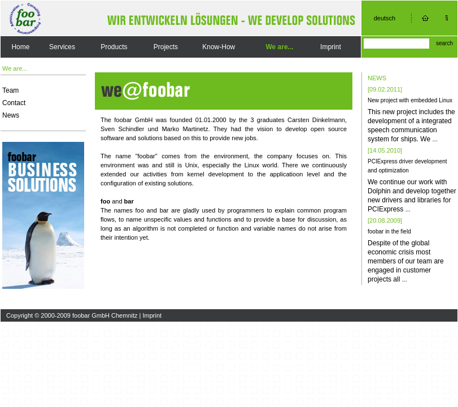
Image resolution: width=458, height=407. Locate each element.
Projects (166, 47)
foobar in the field (389, 231)
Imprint (330, 47)
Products (114, 47)
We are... (279, 47)
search (444, 43)
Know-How (218, 47)
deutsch (385, 18)
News (10, 115)
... (434, 139)
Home (20, 47)
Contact (13, 103)
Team (10, 90)
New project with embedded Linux (410, 100)
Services (62, 47)
